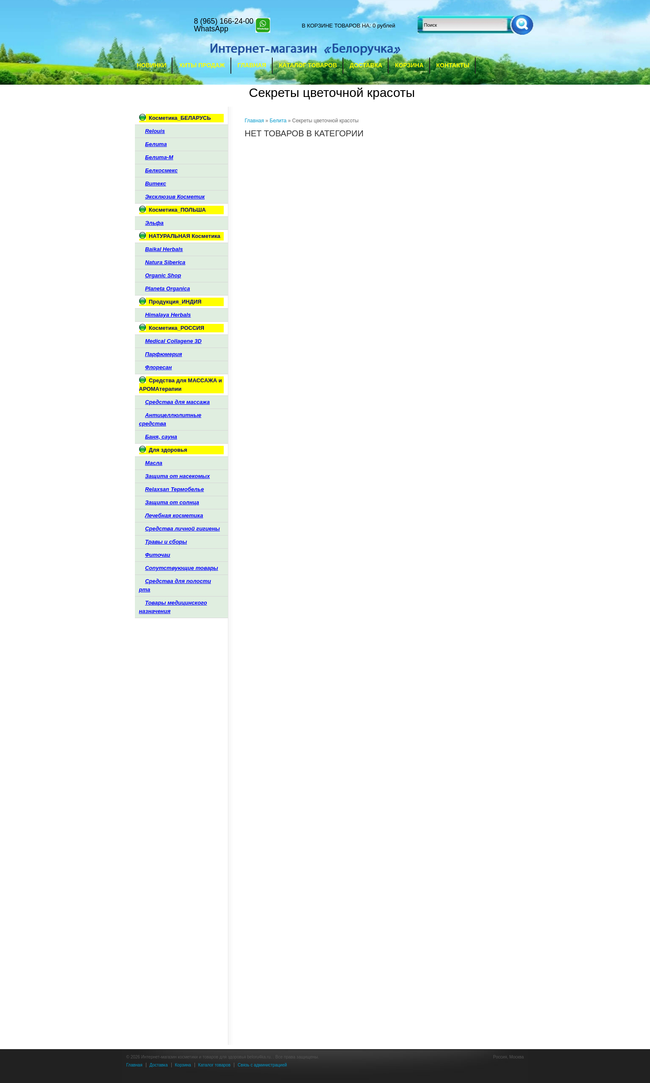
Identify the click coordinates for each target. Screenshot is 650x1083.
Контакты (452, 65)
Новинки (152, 65)
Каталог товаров (308, 65)
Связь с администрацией (262, 1065)
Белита (278, 121)
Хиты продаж (202, 65)
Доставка (366, 65)
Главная (252, 65)
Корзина (409, 65)
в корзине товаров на (336, 25)
